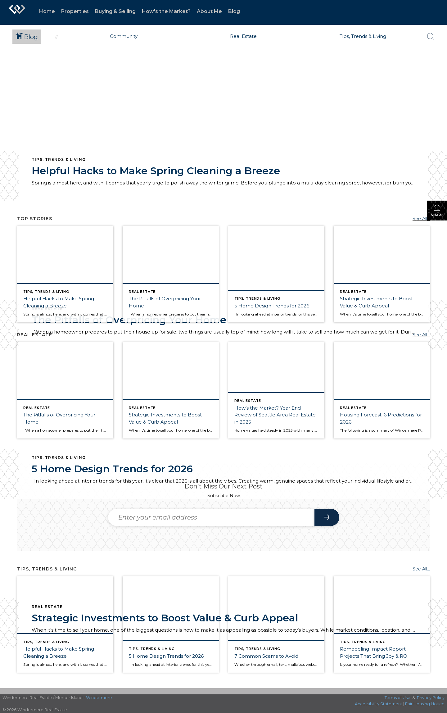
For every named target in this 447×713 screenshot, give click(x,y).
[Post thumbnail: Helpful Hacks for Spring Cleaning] (65, 274)
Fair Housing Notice (425, 703)
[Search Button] (430, 36)
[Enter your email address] (211, 517)
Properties (75, 11)
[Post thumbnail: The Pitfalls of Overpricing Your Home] (171, 274)
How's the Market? (166, 11)
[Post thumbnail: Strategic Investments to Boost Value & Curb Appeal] (382, 274)
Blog (234, 11)
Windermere (99, 697)
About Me (209, 11)
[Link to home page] (17, 12)
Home (47, 11)
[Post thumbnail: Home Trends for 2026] (276, 274)
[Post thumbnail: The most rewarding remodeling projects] (382, 624)
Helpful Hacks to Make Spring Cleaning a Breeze (156, 171)
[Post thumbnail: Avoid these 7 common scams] (276, 624)
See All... (421, 218)
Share (437, 210)
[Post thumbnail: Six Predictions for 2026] (382, 390)
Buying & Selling (115, 11)
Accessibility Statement (378, 703)
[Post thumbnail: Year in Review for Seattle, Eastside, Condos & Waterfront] (276, 390)
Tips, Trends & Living (59, 159)
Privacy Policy (431, 697)
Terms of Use (397, 697)
